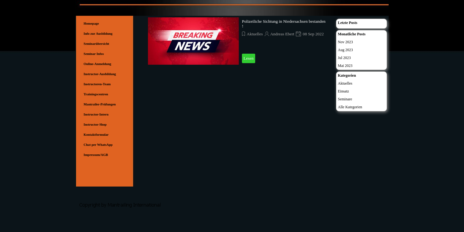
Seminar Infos (94, 54)
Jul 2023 (344, 58)
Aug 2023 (345, 50)
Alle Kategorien (350, 107)
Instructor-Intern (96, 114)
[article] (239, 41)
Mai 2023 (345, 65)
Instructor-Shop (95, 124)
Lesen (249, 58)
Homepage (91, 23)
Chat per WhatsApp (98, 144)
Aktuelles (255, 34)
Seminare (345, 99)
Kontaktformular (96, 134)
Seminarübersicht (96, 43)
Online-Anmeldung (97, 64)
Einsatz (343, 91)
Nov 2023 (345, 42)
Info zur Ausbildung (98, 33)
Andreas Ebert (282, 34)
